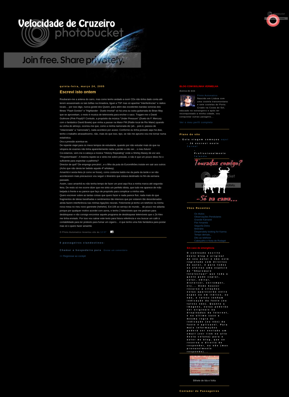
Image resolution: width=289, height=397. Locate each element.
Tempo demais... (203, 234)
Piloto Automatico (207, 95)
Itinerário (199, 228)
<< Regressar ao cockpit (73, 256)
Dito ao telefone (202, 237)
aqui (225, 139)
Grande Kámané (203, 219)
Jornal (192, 146)
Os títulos (199, 213)
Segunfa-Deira (202, 225)
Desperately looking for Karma (210, 231)
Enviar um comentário (116, 250)
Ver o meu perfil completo (196, 122)
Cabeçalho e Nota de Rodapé (210, 240)
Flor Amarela (201, 222)
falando (201, 156)
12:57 (103, 232)
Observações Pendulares (207, 216)
